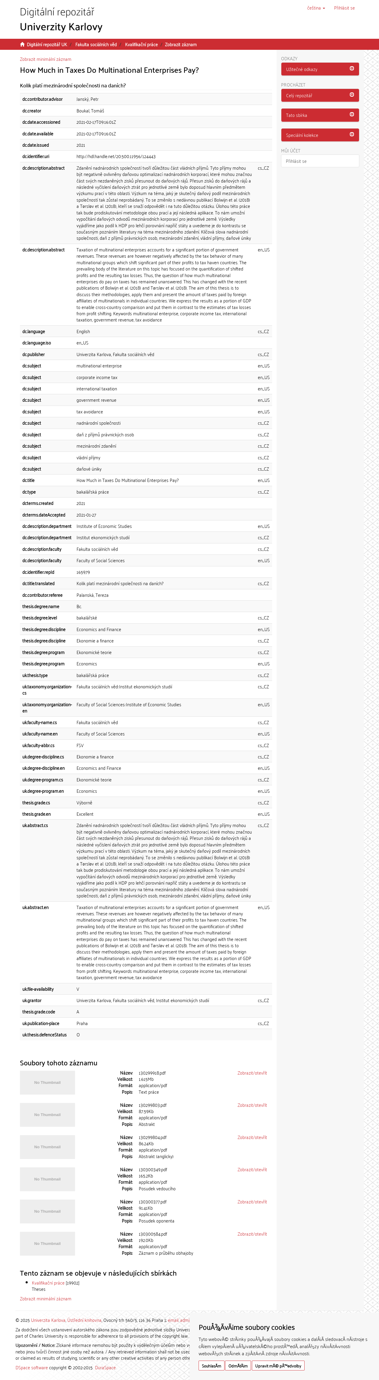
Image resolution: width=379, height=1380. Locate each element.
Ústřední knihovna (84, 1320)
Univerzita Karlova (48, 1320)
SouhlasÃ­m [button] (211, 1365)
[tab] (320, 69)
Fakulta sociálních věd (96, 44)
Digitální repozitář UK (47, 44)
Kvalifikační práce (141, 44)
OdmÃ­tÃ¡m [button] (238, 1365)
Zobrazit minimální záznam (45, 59)
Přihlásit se (296, 161)
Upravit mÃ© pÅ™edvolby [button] (278, 1365)
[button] (316, 7)
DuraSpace (105, 1367)
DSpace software (31, 1367)
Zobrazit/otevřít (252, 1072)
